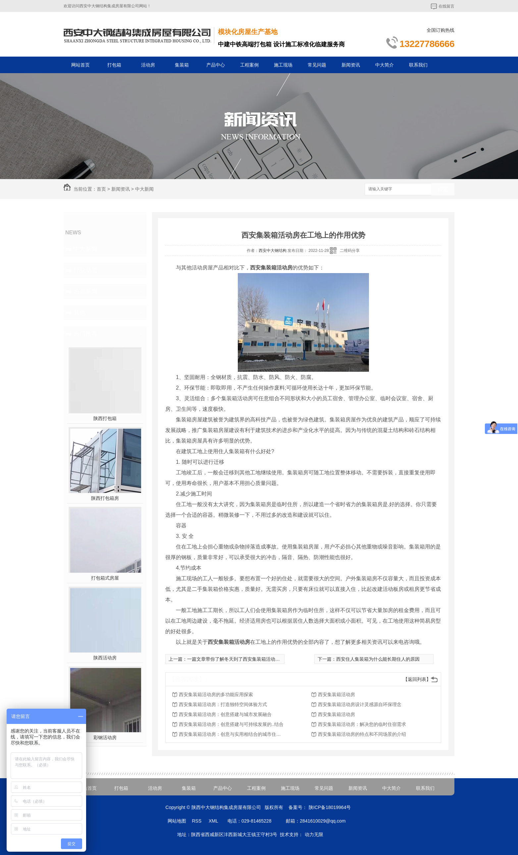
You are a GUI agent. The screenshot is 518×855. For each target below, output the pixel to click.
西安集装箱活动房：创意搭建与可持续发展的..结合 (231, 724)
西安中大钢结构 (272, 250)
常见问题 (317, 65)
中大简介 (384, 65)
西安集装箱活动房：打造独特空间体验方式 (223, 704)
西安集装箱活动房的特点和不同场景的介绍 (362, 734)
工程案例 (249, 65)
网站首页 (80, 65)
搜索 (443, 189)
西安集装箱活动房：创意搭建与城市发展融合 (225, 714)
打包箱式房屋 (105, 578)
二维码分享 (350, 250)
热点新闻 (85, 291)
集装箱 (182, 65)
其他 (79, 312)
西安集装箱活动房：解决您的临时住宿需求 (362, 724)
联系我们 (418, 65)
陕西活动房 (105, 657)
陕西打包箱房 (105, 498)
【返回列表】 (417, 679)
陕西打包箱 (105, 418)
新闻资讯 (350, 65)
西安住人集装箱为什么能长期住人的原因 (378, 659)
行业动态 (85, 270)
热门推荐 (85, 333)
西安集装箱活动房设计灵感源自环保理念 (359, 704)
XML (214, 821)
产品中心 (215, 65)
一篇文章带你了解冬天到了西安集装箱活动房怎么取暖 (242, 659)
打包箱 (114, 65)
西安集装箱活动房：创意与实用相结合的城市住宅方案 (232, 734)
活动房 (148, 65)
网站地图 (177, 821)
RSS (197, 821)
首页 (101, 189)
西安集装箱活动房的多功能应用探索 (216, 694)
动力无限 (314, 834)
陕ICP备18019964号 (330, 807)
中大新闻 (144, 189)
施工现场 (283, 65)
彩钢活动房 (105, 737)
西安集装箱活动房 (336, 694)
